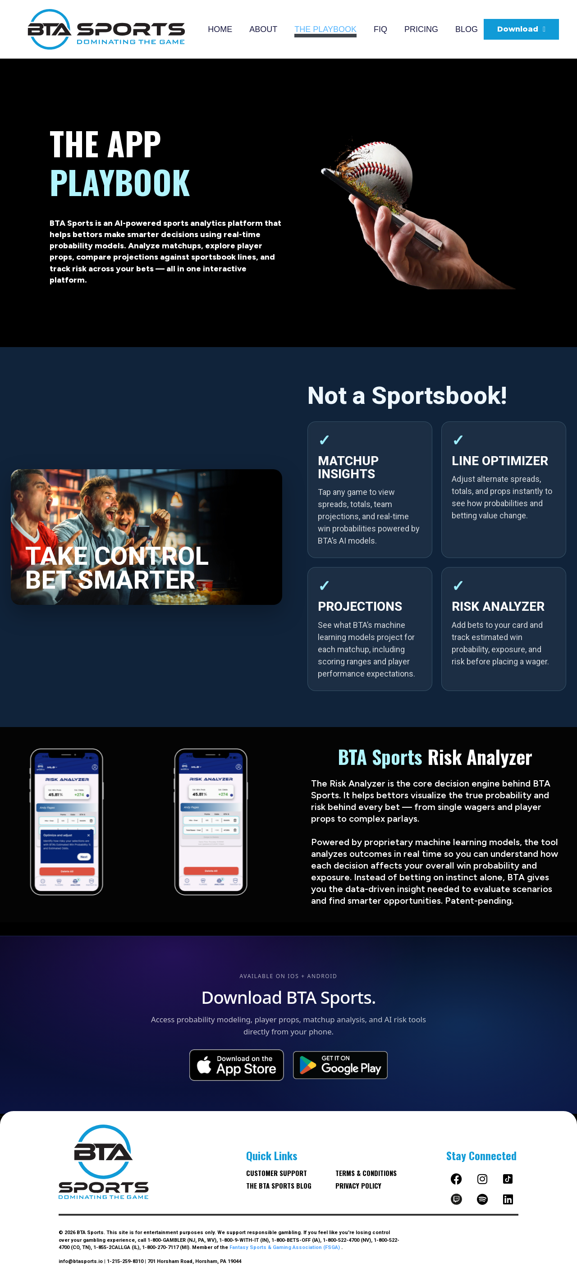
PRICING (421, 29)
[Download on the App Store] (236, 1065)
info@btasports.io (81, 1261)
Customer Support (276, 1173)
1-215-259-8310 (125, 1261)
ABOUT (263, 29)
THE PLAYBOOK (325, 29)
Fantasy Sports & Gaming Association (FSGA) (285, 1247)
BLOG (466, 29)
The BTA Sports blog (278, 1185)
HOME (220, 29)
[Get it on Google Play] (340, 1065)
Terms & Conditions (366, 1173)
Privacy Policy (358, 1185)
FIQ (380, 29)
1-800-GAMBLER (166, 1240)
